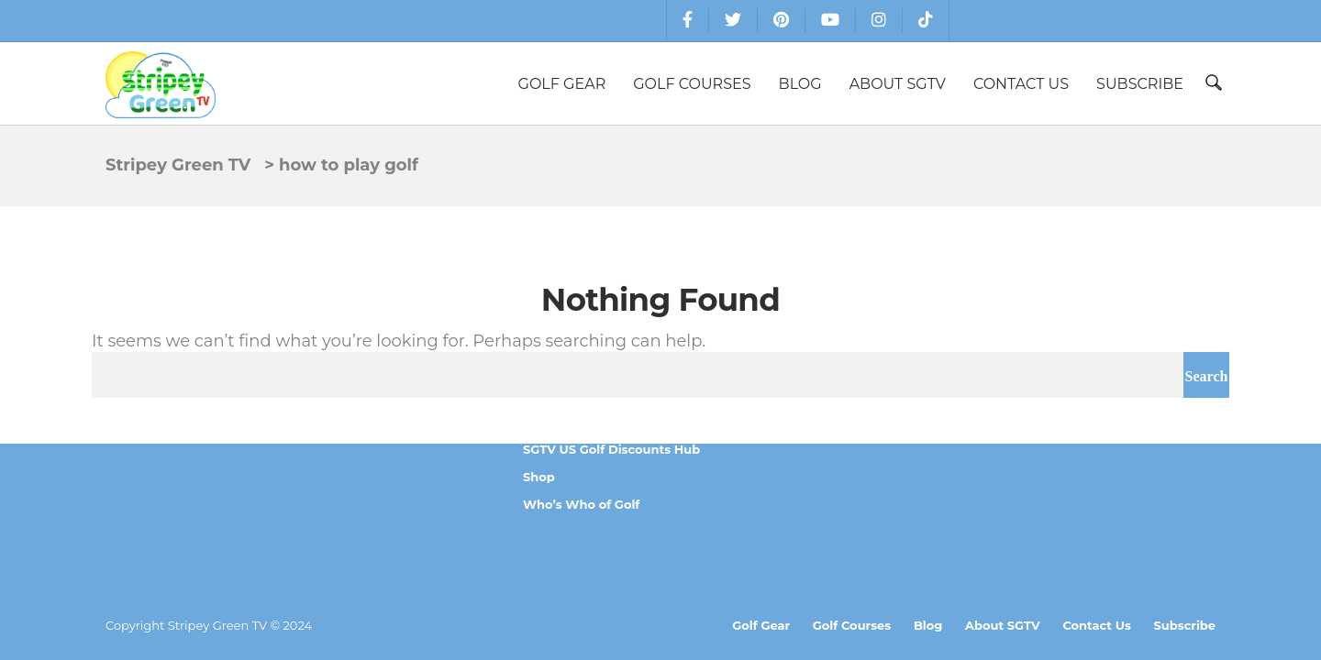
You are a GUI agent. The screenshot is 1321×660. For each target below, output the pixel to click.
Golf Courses (691, 84)
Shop (539, 476)
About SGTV (897, 84)
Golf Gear (562, 84)
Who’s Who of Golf (581, 504)
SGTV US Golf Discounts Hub (611, 449)
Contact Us (1021, 84)
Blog (800, 84)
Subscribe (1139, 84)
